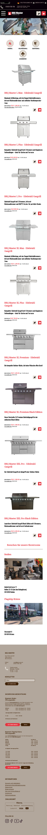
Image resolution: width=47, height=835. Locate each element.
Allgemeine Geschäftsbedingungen (15, 785)
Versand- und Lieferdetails (12, 783)
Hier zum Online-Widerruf (12, 791)
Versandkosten (9, 107)
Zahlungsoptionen (10, 795)
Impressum (8, 793)
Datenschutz (8, 787)
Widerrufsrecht (9, 789)
